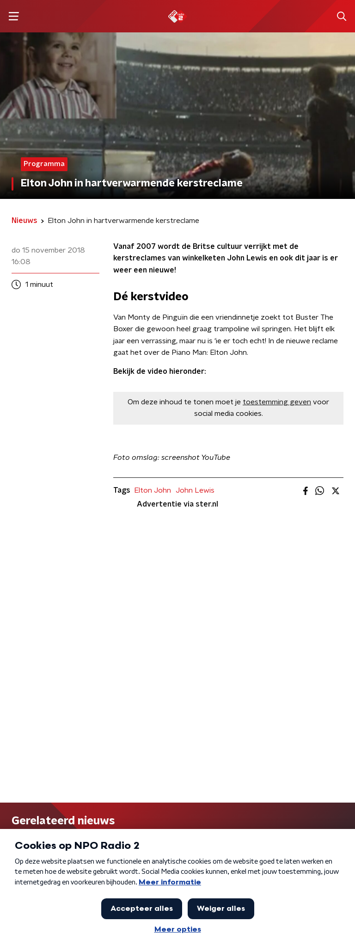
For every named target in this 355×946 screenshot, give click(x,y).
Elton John (152, 490)
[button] (14, 16)
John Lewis (195, 490)
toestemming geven (277, 402)
